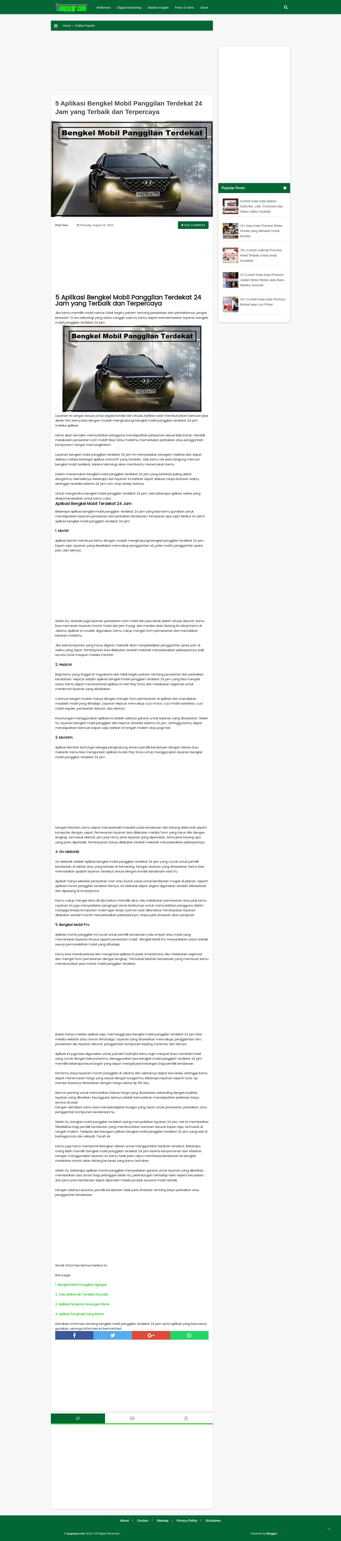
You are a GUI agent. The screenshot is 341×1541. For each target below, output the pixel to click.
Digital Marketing (129, 7)
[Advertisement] (132, 64)
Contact (142, 1520)
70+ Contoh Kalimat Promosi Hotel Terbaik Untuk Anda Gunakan (261, 255)
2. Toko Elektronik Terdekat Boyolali (81, 1294)
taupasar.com (76, 1533)
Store (204, 7)
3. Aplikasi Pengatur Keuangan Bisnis (82, 1304)
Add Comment (193, 225)
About (124, 1520)
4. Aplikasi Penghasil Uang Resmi (79, 1314)
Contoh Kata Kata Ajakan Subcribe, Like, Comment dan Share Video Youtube (261, 206)
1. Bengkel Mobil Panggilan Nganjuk (81, 1285)
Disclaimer (213, 1520)
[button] (285, 7)
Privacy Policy (187, 1520)
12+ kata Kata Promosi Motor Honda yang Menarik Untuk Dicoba (261, 230)
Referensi (103, 7)
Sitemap (162, 1520)
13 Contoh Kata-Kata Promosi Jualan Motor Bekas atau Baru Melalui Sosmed (262, 280)
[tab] (78, 1418)
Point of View (184, 7)
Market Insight (158, 7)
